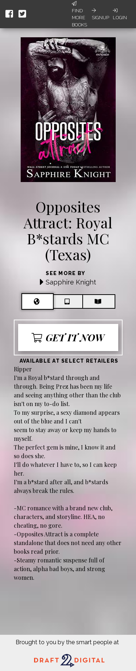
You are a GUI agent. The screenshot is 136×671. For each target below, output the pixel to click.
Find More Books (79, 14)
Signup (100, 14)
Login (120, 14)
